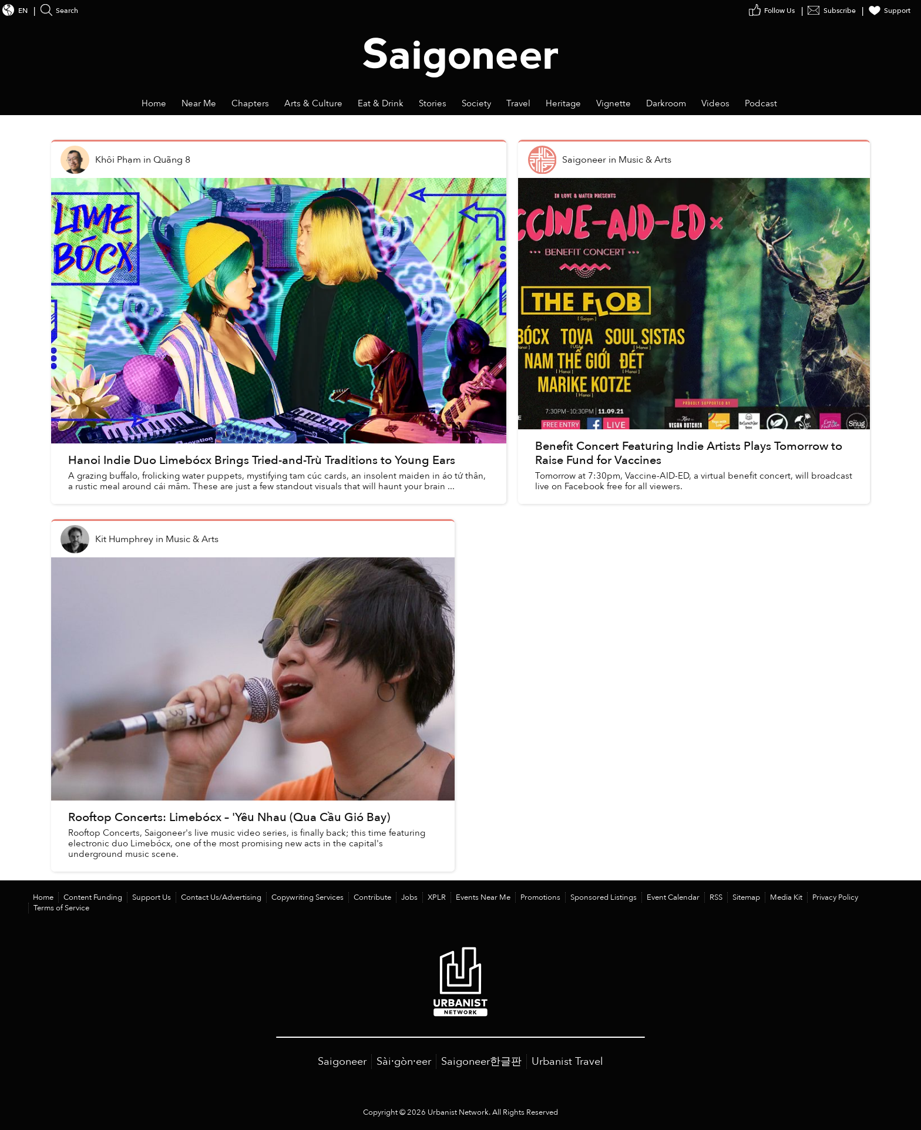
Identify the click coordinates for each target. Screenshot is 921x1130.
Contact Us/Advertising (221, 897)
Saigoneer (342, 1061)
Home (43, 897)
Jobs (409, 897)
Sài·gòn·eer (404, 1061)
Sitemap (746, 897)
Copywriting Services (307, 897)
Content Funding (92, 897)
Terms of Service (61, 908)
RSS (716, 897)
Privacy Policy (835, 897)
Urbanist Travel (567, 1061)
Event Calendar (673, 897)
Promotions (540, 897)
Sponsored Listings (603, 897)
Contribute (372, 897)
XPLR (437, 897)
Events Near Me (483, 897)
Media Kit (786, 897)
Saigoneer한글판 (481, 1061)
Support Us (151, 897)
